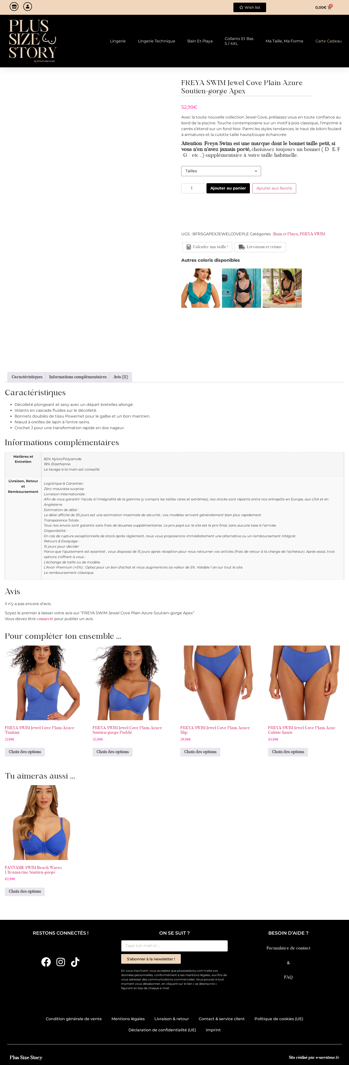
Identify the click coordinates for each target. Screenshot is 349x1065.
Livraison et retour (260, 247)
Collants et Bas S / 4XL (239, 41)
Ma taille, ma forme (284, 41)
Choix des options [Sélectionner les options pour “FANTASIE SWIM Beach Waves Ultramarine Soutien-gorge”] (25, 892)
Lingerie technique (156, 41)
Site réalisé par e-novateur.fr (314, 1058)
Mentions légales (128, 1019)
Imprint (213, 1030)
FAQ (288, 977)
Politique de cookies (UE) (278, 1019)
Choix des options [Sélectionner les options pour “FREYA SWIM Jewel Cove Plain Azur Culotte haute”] (288, 752)
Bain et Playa (200, 41)
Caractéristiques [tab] (27, 377)
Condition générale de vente (74, 1019)
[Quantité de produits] (193, 188)
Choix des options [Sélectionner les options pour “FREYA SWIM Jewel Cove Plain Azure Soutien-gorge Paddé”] (112, 752)
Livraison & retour (171, 1019)
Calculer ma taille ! (207, 247)
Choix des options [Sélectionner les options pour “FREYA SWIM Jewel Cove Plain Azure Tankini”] (25, 752)
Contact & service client (222, 1019)
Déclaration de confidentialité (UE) (162, 1030)
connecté (45, 619)
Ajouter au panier (228, 188)
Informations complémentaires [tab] (78, 377)
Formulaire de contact (288, 948)
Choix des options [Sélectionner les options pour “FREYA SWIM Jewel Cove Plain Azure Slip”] (200, 752)
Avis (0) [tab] (120, 377)
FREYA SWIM (312, 234)
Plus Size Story (26, 1058)
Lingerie (118, 41)
